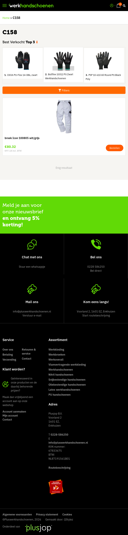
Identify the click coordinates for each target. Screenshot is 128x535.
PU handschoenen (59, 394)
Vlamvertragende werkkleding (67, 364)
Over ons (7, 349)
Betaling (7, 354)
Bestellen (115, 148)
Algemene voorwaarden (17, 514)
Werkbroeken (56, 354)
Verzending (9, 359)
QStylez (68, 519)
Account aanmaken (14, 411)
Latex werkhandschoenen (64, 389)
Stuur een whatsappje (32, 266)
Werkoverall (56, 359)
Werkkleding (56, 349)
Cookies (67, 514)
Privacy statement (47, 514)
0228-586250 (59, 434)
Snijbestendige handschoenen (66, 379)
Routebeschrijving (59, 467)
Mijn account (10, 415)
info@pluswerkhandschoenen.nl (68, 442)
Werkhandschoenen (60, 369)
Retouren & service (29, 351)
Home (6, 18)
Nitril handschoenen (60, 374)
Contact (26, 358)
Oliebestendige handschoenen (67, 384)
